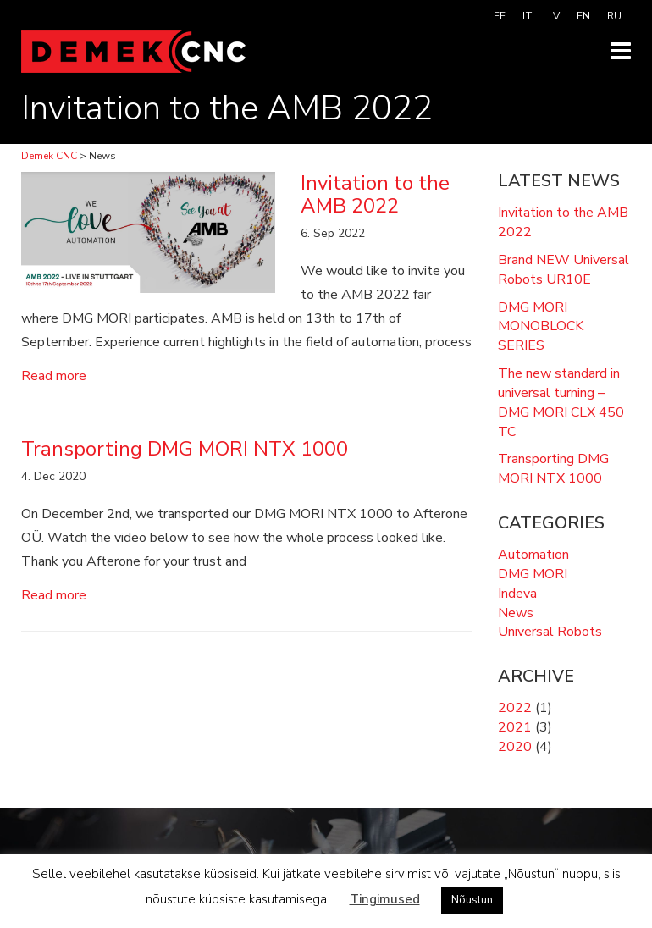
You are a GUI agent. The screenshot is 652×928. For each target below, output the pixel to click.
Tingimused (385, 899)
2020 (515, 746)
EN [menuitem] (583, 16)
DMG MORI (532, 574)
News (515, 613)
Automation (533, 554)
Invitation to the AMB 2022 (563, 222)
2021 (515, 727)
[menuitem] (499, 16)
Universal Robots (550, 631)
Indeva (517, 593)
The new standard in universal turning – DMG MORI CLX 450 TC (561, 402)
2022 (515, 708)
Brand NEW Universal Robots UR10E (563, 270)
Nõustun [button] (472, 900)
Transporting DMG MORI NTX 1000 (553, 469)
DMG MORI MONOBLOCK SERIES (540, 327)
